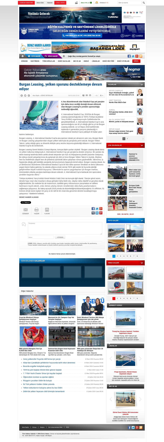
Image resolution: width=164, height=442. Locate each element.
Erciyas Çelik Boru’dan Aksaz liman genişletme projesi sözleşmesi (135, 189)
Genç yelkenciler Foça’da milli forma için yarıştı (42, 359)
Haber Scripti (40, 435)
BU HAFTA (125, 214)
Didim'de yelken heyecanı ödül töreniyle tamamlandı (44, 391)
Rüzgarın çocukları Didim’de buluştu (37, 381)
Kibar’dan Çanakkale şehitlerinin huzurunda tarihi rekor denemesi (49, 363)
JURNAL (122, 112)
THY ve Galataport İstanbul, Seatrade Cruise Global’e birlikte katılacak (135, 204)
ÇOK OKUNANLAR (115, 145)
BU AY (132, 214)
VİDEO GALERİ (113, 263)
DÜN (118, 214)
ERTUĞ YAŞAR (122, 131)
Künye (34, 427)
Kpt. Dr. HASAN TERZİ (122, 121)
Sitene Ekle (40, 2)
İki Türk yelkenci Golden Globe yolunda (38, 384)
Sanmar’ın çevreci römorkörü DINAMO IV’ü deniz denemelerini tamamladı (134, 157)
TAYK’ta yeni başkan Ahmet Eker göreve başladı (42, 370)
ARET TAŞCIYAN (122, 101)
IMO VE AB (113, 386)
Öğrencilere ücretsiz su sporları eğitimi (38, 377)
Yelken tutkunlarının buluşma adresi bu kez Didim (42, 388)
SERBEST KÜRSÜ (115, 305)
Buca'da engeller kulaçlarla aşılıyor (37, 366)
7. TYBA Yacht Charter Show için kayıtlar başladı (42, 373)
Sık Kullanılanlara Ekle (55, 427)
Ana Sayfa (25, 427)
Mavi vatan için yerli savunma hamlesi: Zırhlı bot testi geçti (135, 173)
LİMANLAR (113, 346)
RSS (67, 427)
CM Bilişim (48, 435)
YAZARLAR (112, 84)
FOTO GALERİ (113, 220)
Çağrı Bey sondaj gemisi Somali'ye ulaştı (84, 56)
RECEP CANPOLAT (122, 93)
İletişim (42, 427)
